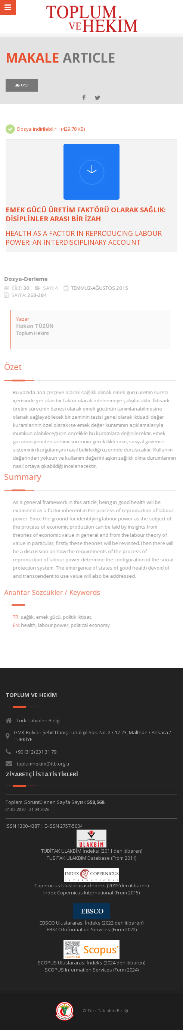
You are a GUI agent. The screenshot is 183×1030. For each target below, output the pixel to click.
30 (22, 288)
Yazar (18, 319)
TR (12, 617)
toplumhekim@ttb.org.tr (43, 763)
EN (12, 625)
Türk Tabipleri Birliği (38, 720)
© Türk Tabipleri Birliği (105, 1011)
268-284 (33, 295)
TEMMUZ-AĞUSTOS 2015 (95, 288)
